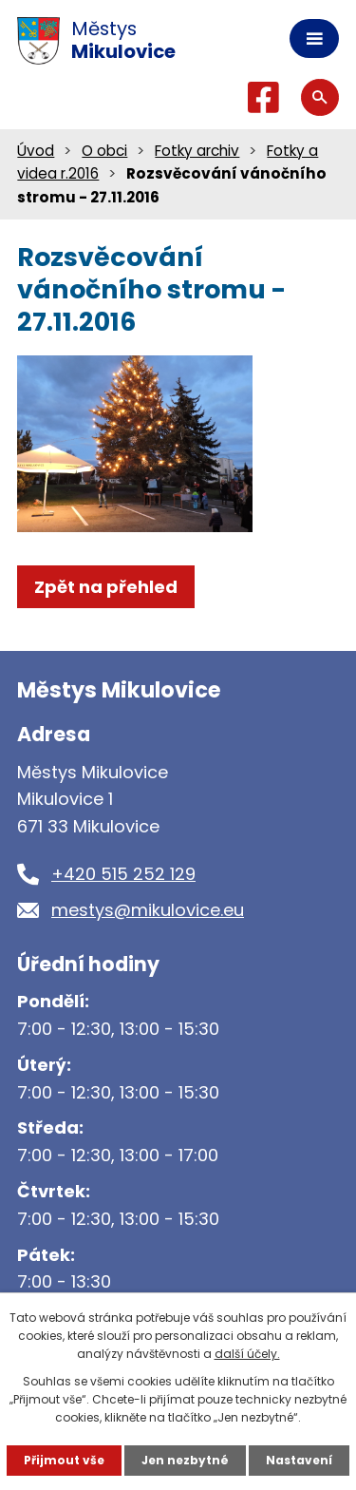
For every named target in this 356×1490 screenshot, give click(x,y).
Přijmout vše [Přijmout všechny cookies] (64, 1460)
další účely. (247, 1354)
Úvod (35, 151)
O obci (104, 151)
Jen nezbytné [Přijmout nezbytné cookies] (185, 1460)
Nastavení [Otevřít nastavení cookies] (299, 1460)
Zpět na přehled (106, 587)
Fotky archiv (197, 151)
